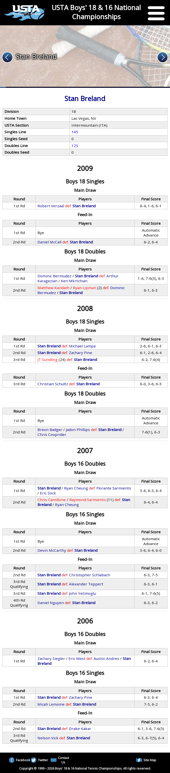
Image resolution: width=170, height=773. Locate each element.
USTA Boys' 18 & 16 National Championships (96, 12)
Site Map (146, 760)
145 (74, 131)
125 (74, 145)
